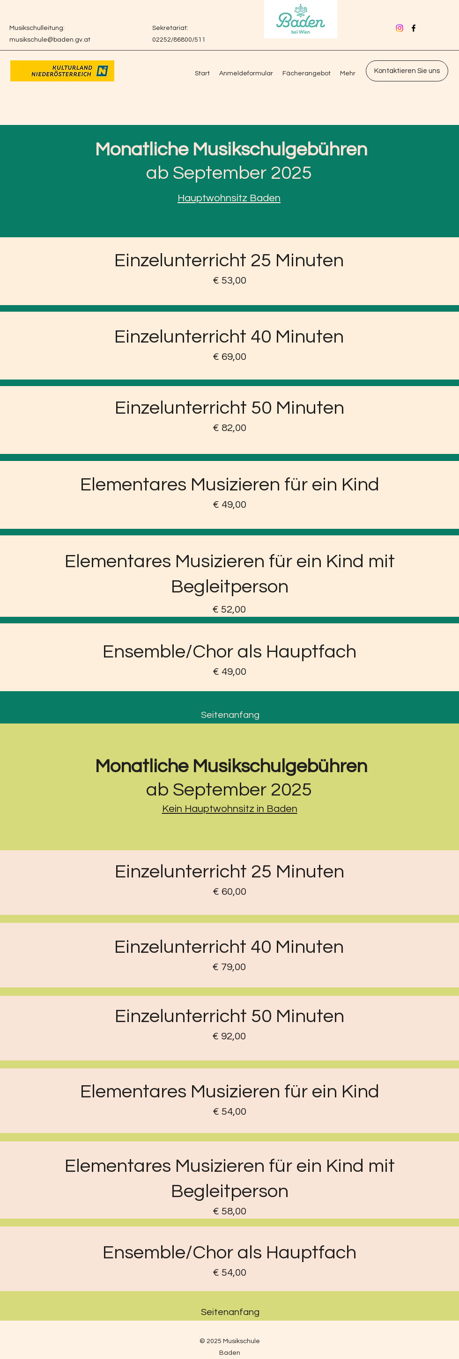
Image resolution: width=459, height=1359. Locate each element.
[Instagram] (399, 28)
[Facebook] (413, 28)
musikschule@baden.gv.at (49, 40)
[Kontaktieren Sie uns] (407, 70)
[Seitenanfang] (230, 715)
